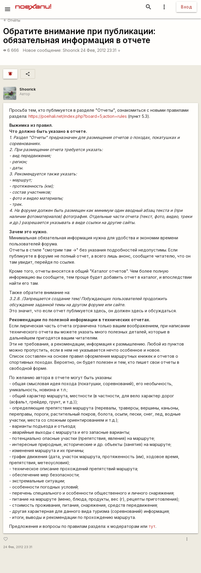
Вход (186, 6)
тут (152, 526)
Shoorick (71, 50)
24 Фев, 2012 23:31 (101, 50)
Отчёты (12, 20)
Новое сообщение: (42, 50)
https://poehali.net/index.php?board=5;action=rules (77, 116)
